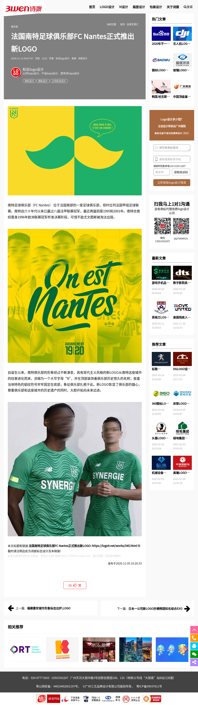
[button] (12, 649)
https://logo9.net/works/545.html (114, 546)
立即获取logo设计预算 (171, 182)
